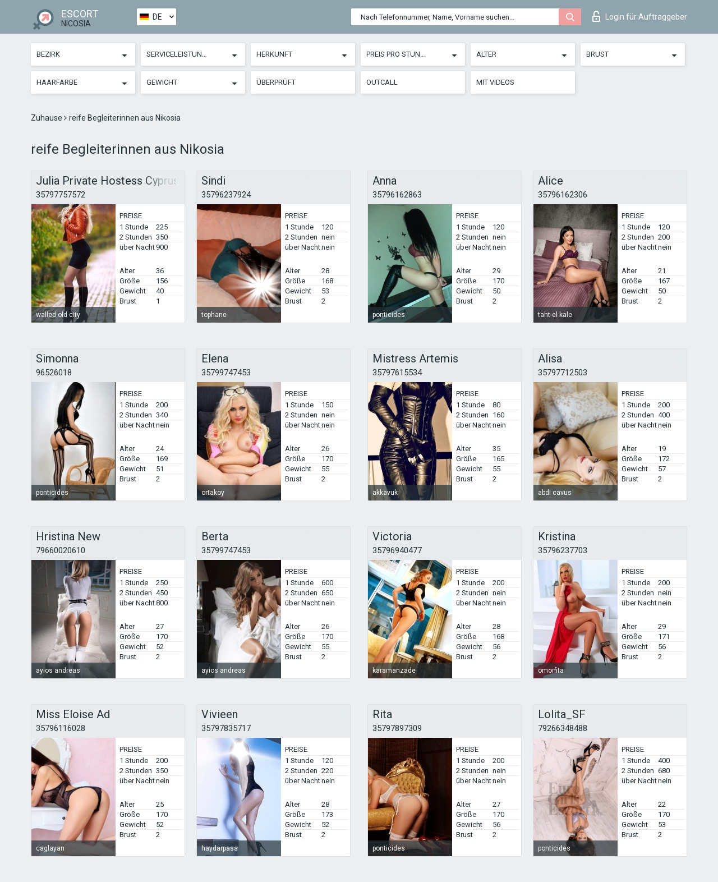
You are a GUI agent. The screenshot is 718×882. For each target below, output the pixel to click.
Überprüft (276, 82)
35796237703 (562, 550)
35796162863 (397, 195)
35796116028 (60, 728)
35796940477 (397, 550)
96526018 (54, 373)
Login (639, 16)
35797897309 (397, 728)
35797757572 (60, 195)
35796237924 (226, 195)
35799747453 (226, 373)
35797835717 (226, 728)
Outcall (382, 82)
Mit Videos (495, 82)
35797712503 (562, 373)
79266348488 (562, 728)
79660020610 (60, 550)
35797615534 (397, 373)
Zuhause (47, 117)
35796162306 (562, 195)
